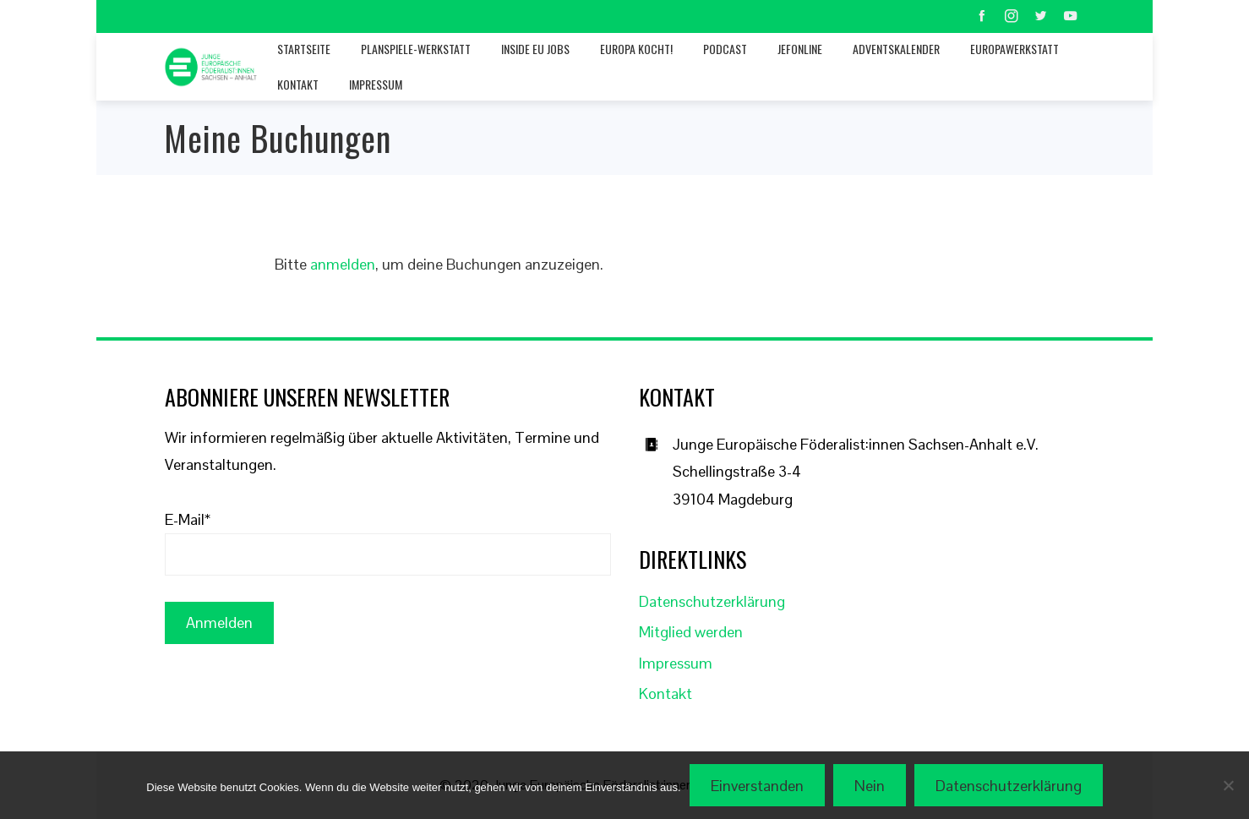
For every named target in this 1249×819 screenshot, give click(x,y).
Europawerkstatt (1014, 48)
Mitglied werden (691, 632)
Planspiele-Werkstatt (416, 48)
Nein (869, 785)
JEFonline (799, 48)
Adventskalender (896, 48)
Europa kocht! (636, 48)
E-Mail (187, 519)
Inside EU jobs (535, 48)
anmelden (342, 264)
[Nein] (1227, 785)
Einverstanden (757, 785)
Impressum (375, 84)
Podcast (725, 48)
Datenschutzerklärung (712, 601)
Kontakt (298, 84)
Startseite (303, 48)
